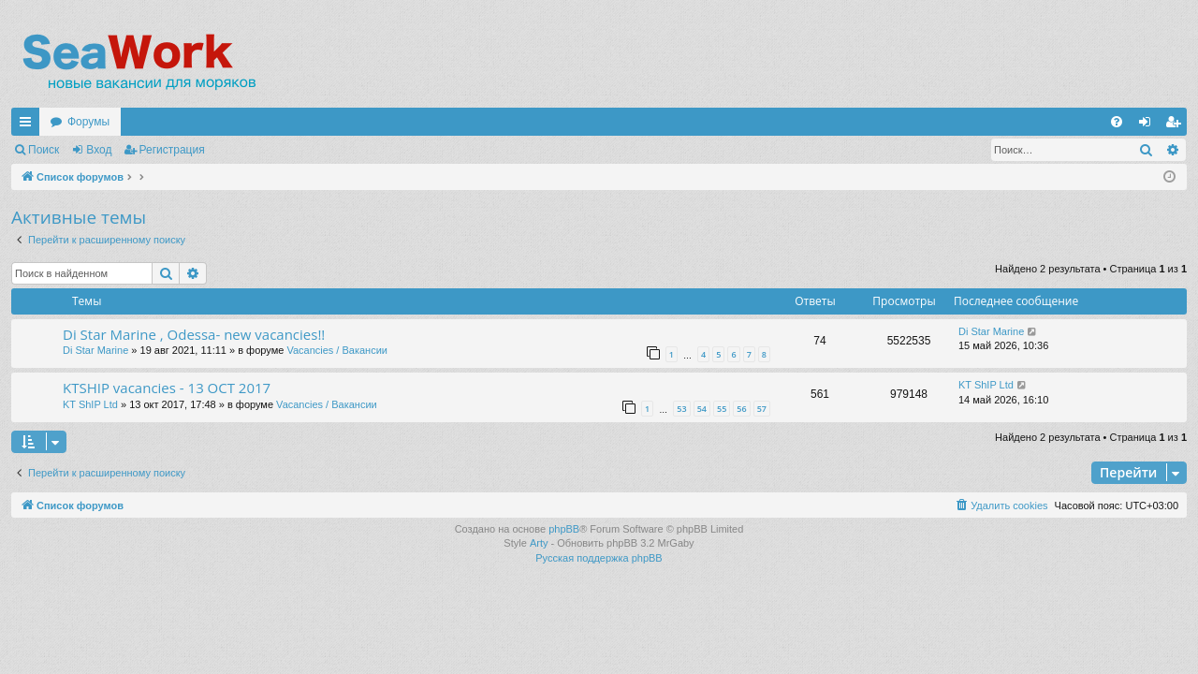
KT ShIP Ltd (90, 404)
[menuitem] (1117, 122)
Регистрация (172, 149)
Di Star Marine (95, 350)
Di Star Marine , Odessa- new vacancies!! (194, 334)
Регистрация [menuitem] (1176, 125)
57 (762, 409)
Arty (539, 543)
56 (741, 409)
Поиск (43, 149)
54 (702, 409)
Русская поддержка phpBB (598, 558)
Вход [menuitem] (1149, 125)
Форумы (88, 121)
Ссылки (29, 125)
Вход (98, 149)
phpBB (563, 529)
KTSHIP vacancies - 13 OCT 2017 (166, 387)
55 (721, 409)
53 (681, 409)
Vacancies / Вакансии (336, 350)
